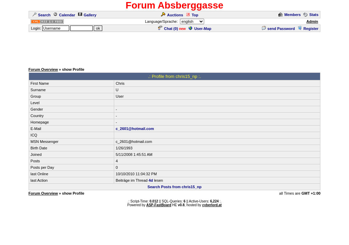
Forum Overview (43, 69)
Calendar (64, 15)
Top (192, 15)
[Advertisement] (174, 48)
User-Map (199, 29)
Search (41, 15)
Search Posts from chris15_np (174, 187)
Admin (312, 21)
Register (308, 29)
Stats (310, 15)
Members (289, 15)
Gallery (87, 15)
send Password (278, 29)
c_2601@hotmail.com (135, 129)
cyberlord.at (212, 205)
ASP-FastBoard (158, 205)
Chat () (168, 29)
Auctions (172, 15)
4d (151, 180)
